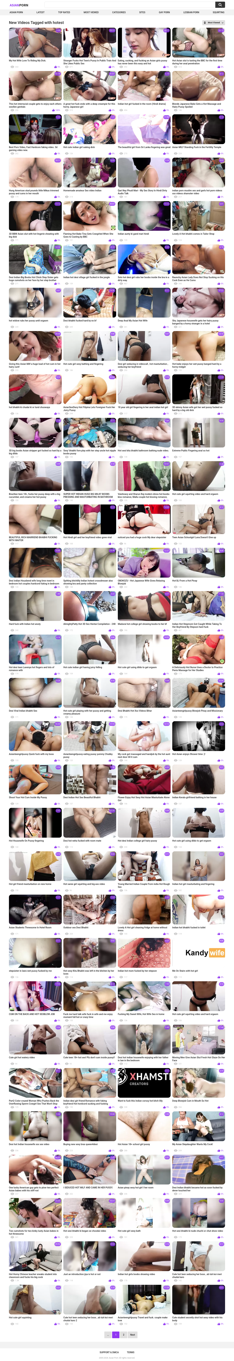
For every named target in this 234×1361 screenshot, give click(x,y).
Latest (41, 12)
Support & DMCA (109, 1352)
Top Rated (64, 12)
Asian (19, 5)
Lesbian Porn (191, 12)
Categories (119, 12)
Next (132, 1334)
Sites (142, 12)
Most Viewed (91, 12)
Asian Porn (16, 12)
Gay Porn (164, 12)
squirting (218, 12)
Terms (130, 1352)
